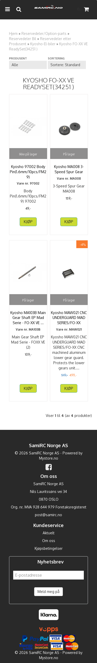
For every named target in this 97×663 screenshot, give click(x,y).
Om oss (48, 540)
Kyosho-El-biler (42, 44)
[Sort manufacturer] (28, 65)
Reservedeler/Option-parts (43, 33)
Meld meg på (48, 591)
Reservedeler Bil (22, 38)
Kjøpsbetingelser (49, 548)
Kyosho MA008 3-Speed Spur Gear (69, 169)
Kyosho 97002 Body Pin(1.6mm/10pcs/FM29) (28, 171)
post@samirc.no (48, 515)
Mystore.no (48, 458)
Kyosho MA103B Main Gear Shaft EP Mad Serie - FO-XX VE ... (28, 317)
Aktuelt (49, 533)
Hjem (13, 33)
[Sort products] (67, 65)
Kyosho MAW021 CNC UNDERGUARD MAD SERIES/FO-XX (69, 317)
